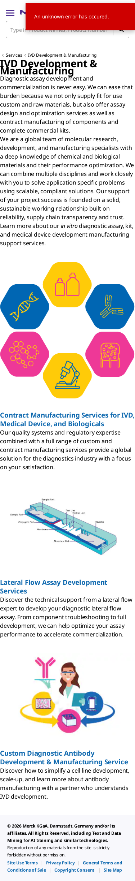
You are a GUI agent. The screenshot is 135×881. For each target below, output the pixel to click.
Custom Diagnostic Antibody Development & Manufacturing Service (64, 757)
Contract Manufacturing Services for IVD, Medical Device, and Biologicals (67, 419)
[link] (22, 863)
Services (14, 55)
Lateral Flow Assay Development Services (53, 586)
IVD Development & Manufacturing (62, 55)
